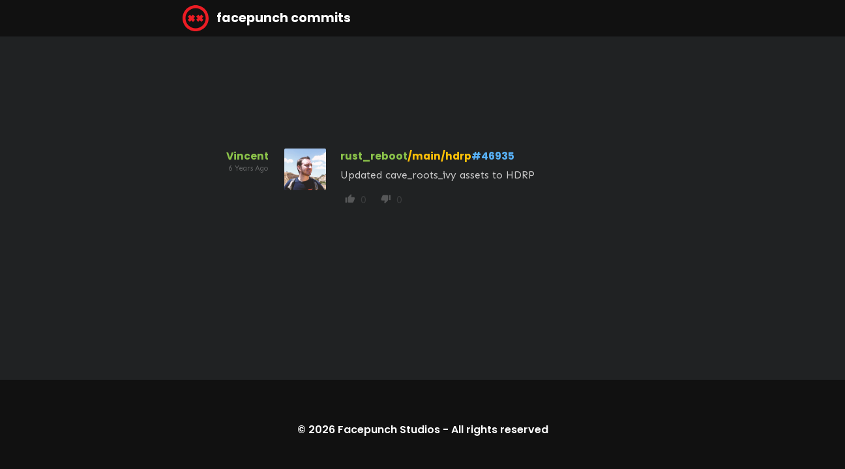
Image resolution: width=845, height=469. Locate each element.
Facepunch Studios (389, 429)
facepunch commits (267, 18)
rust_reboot (374, 156)
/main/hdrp (439, 156)
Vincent (247, 156)
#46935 (492, 156)
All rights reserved (499, 429)
